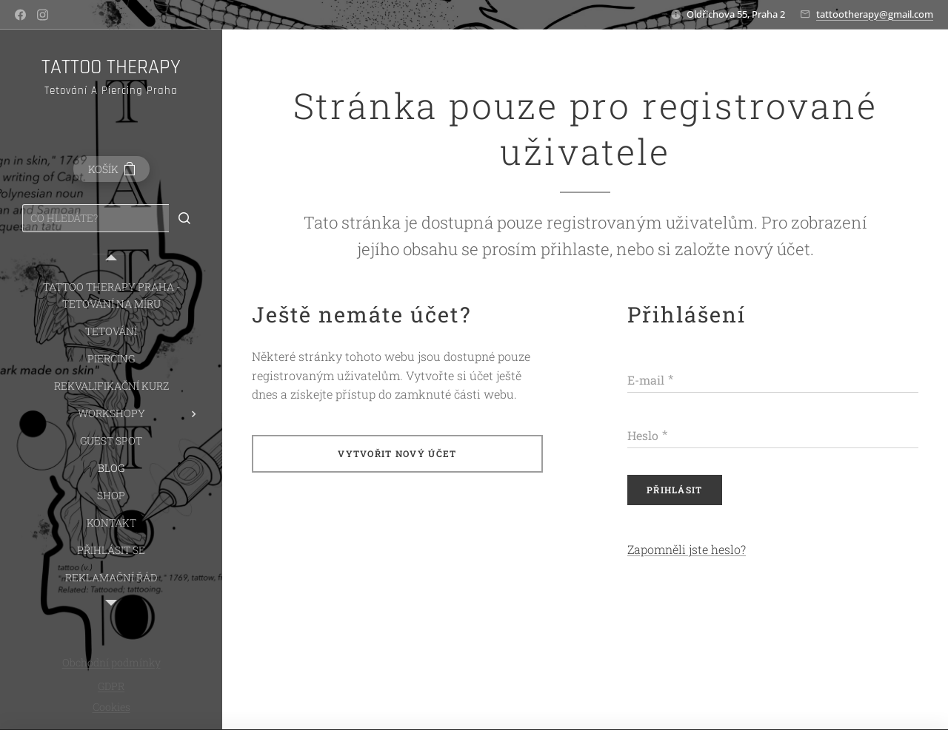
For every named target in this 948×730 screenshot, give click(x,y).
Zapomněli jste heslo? (686, 549)
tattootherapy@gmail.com (874, 14)
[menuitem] (111, 295)
